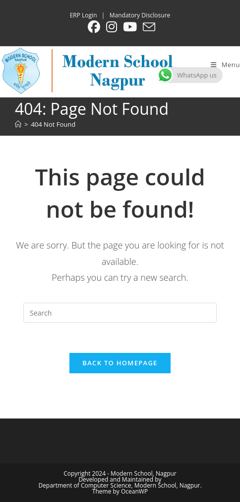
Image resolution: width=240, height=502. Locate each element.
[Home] (18, 124)
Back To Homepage (119, 362)
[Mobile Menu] (225, 64)
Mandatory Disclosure (140, 15)
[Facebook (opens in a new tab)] (94, 27)
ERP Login (83, 15)
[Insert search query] (120, 313)
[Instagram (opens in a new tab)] (111, 27)
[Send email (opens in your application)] (147, 27)
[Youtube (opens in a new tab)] (130, 27)
